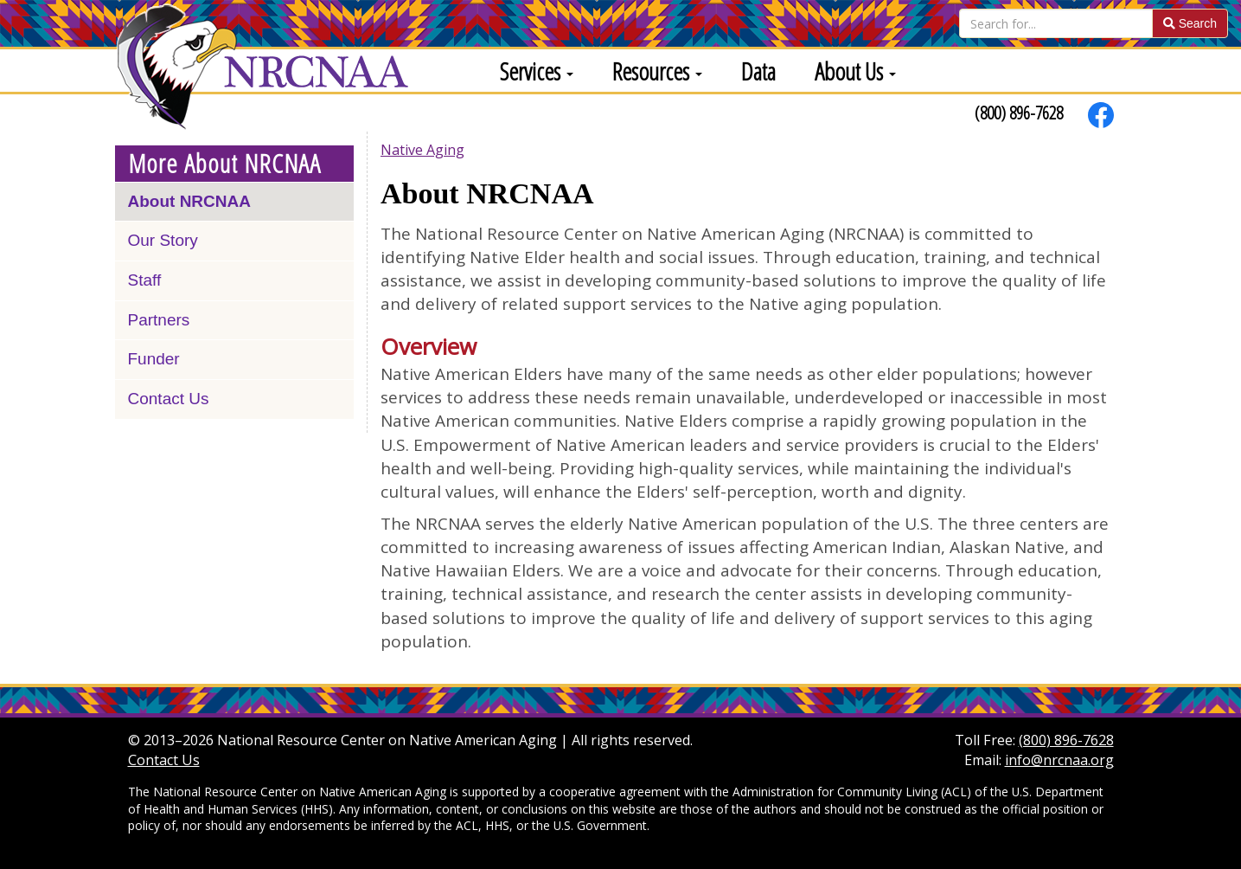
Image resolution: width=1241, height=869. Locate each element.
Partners (159, 320)
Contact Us (168, 398)
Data (758, 71)
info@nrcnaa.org (1059, 759)
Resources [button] (657, 71)
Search (1190, 23)
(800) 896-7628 (1019, 112)
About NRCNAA (189, 201)
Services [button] (536, 71)
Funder (154, 359)
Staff (145, 280)
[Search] (1056, 23)
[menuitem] (530, 70)
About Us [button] (855, 71)
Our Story (163, 240)
